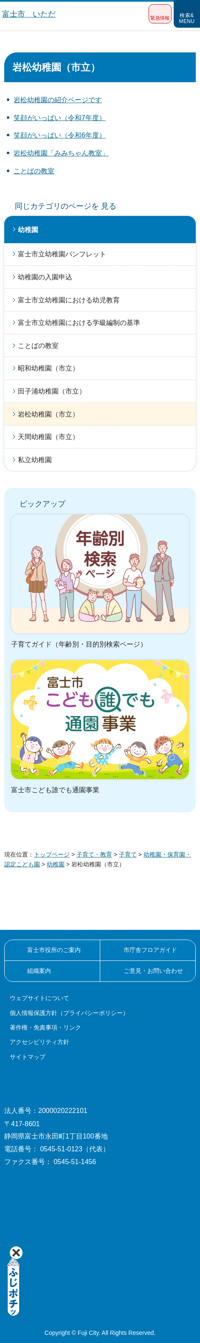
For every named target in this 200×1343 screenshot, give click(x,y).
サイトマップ (27, 1056)
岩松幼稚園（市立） (48, 414)
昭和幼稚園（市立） (48, 368)
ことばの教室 (34, 171)
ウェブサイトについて (39, 998)
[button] (160, 13)
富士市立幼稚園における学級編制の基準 (79, 322)
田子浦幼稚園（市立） (52, 391)
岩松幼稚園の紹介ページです (58, 100)
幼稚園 (28, 229)
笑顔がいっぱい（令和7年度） (60, 117)
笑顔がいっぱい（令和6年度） (60, 135)
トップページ (52, 854)
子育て (128, 854)
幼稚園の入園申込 (45, 277)
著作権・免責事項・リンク (45, 1027)
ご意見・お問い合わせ (153, 970)
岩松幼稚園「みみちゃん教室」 (61, 153)
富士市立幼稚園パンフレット (62, 254)
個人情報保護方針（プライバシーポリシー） (69, 1012)
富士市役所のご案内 (54, 949)
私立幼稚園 (35, 459)
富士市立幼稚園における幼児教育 (69, 300)
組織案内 (39, 970)
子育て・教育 (94, 854)
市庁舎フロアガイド (150, 949)
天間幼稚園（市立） (48, 436)
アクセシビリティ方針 (39, 1041)
